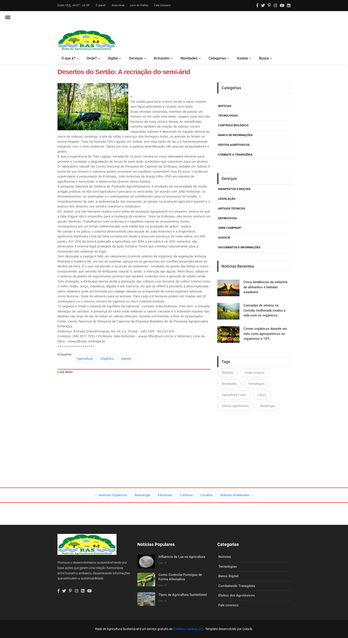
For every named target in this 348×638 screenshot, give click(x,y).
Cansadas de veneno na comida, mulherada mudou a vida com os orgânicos (264, 310)
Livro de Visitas (139, 5)
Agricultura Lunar (234, 395)
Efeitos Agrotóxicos (235, 406)
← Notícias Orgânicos (111, 495)
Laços (262, 395)
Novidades (189, 58)
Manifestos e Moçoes (234, 189)
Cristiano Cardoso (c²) (188, 629)
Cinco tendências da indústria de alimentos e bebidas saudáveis (265, 287)
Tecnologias (228, 115)
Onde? (92, 58)
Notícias (224, 106)
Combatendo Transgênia (236, 586)
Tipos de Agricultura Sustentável (182, 595)
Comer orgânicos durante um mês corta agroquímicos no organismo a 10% (265, 334)
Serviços (136, 58)
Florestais (165, 495)
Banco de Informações (235, 135)
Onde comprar (255, 372)
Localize (206, 495)
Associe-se (118, 5)
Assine (242, 58)
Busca (264, 58)
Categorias (217, 58)
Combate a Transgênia (235, 154)
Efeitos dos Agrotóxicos (236, 595)
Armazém (162, 58)
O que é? (101, 5)
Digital (113, 58)
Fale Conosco (162, 5)
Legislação (226, 198)
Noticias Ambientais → (236, 495)
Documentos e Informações (239, 247)
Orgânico (107, 358)
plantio (126, 358)
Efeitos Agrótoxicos (234, 144)
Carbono (186, 495)
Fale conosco (228, 605)
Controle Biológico (233, 125)
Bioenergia (267, 406)
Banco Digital (228, 576)
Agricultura (85, 358)
